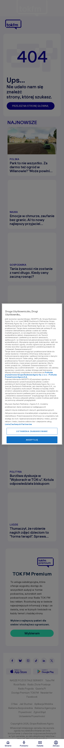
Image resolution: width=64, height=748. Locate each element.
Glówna (8, 744)
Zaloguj (56, 744)
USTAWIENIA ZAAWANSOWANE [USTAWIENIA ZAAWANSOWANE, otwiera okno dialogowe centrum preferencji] (32, 431)
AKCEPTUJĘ (32, 440)
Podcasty (24, 744)
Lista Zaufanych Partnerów (18, 424)
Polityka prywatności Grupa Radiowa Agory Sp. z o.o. (29, 373)
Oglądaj (40, 744)
